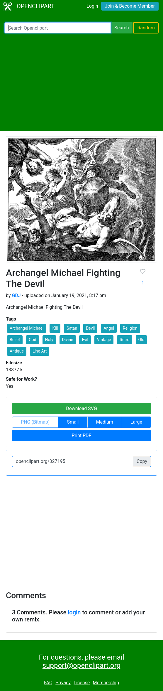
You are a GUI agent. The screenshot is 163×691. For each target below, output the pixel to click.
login (74, 612)
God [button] (32, 339)
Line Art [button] (40, 351)
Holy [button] (49, 339)
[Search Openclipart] (57, 27)
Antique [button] (17, 351)
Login (92, 6)
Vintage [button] (104, 339)
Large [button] (136, 422)
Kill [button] (55, 328)
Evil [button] (85, 339)
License (82, 682)
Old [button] (141, 339)
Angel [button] (108, 328)
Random (146, 28)
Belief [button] (15, 339)
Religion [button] (130, 328)
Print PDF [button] (81, 435)
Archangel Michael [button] (26, 328)
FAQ (48, 682)
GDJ (16, 295)
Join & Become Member (130, 6)
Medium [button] (104, 422)
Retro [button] (124, 339)
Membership (106, 682)
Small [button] (73, 422)
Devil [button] (90, 328)
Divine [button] (67, 339)
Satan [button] (72, 328)
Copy (142, 461)
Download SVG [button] (81, 408)
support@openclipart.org (81, 665)
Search (121, 28)
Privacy (63, 682)
